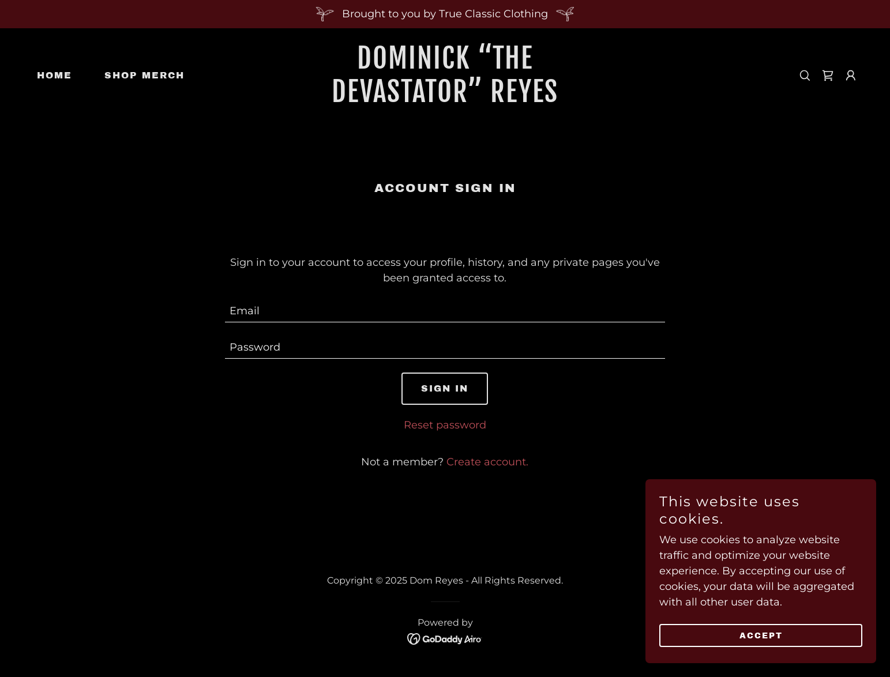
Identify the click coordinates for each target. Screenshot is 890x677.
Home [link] (54, 75)
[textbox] (445, 311)
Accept (761, 635)
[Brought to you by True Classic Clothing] (445, 14)
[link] (445, 98)
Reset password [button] (445, 425)
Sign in (444, 388)
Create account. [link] (487, 462)
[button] (850, 75)
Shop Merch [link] (144, 75)
